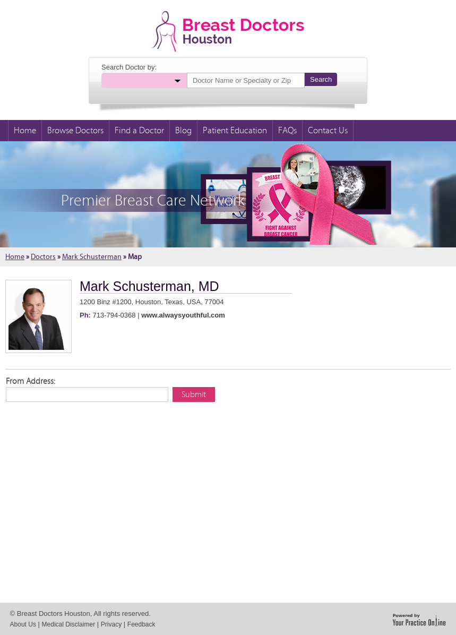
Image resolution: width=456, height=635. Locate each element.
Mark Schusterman (92, 257)
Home (25, 130)
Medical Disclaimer (69, 624)
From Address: (30, 381)
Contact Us (328, 130)
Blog (183, 130)
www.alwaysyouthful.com (183, 315)
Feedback (141, 624)
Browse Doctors (75, 130)
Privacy (111, 624)
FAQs (287, 130)
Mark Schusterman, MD (149, 286)
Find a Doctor (139, 130)
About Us (23, 624)
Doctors (43, 257)
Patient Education (235, 130)
